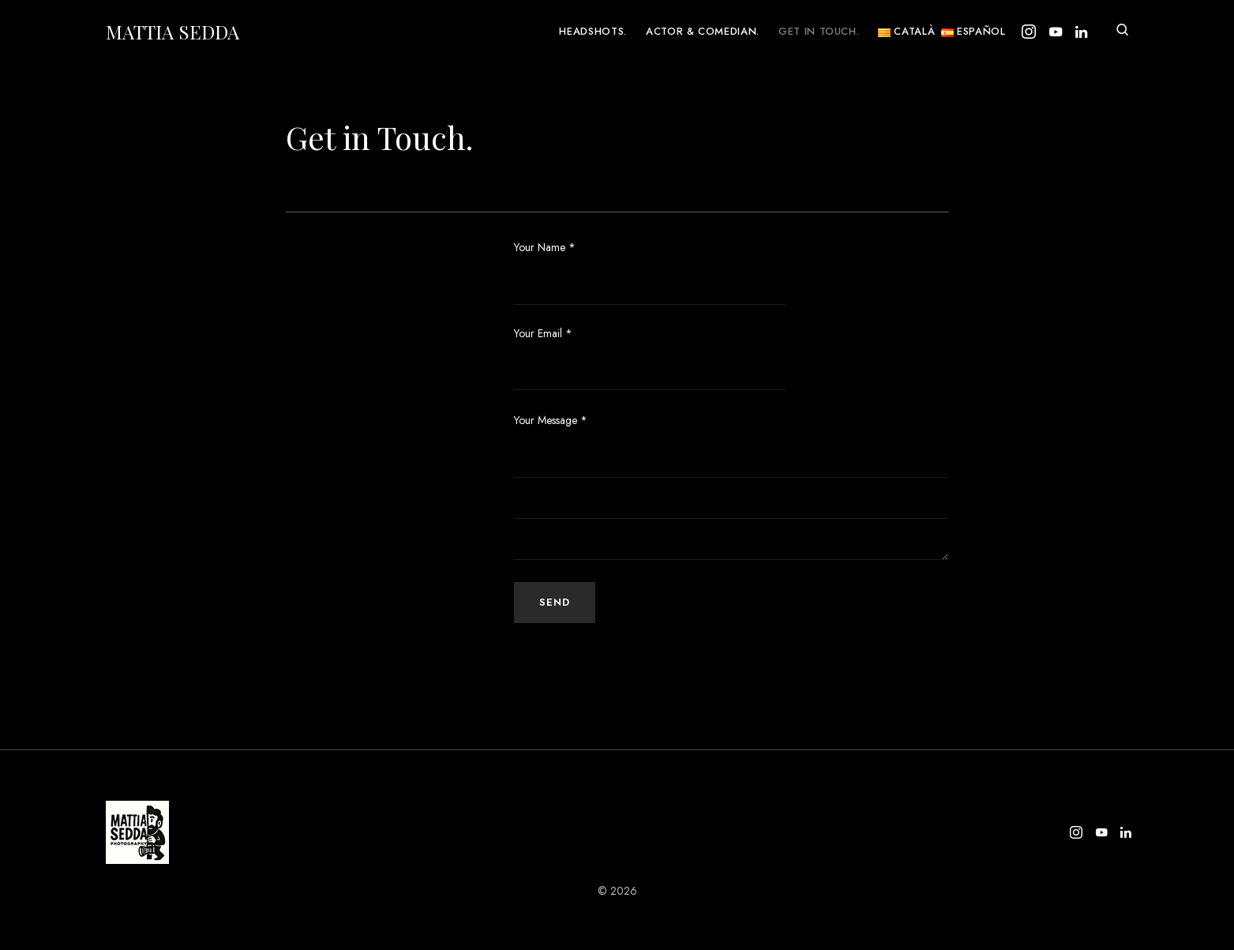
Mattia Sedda (172, 31)
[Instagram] (1029, 31)
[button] (1122, 31)
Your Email (650, 358)
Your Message (550, 420)
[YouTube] (1055, 31)
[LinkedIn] (1081, 31)
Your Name (650, 272)
